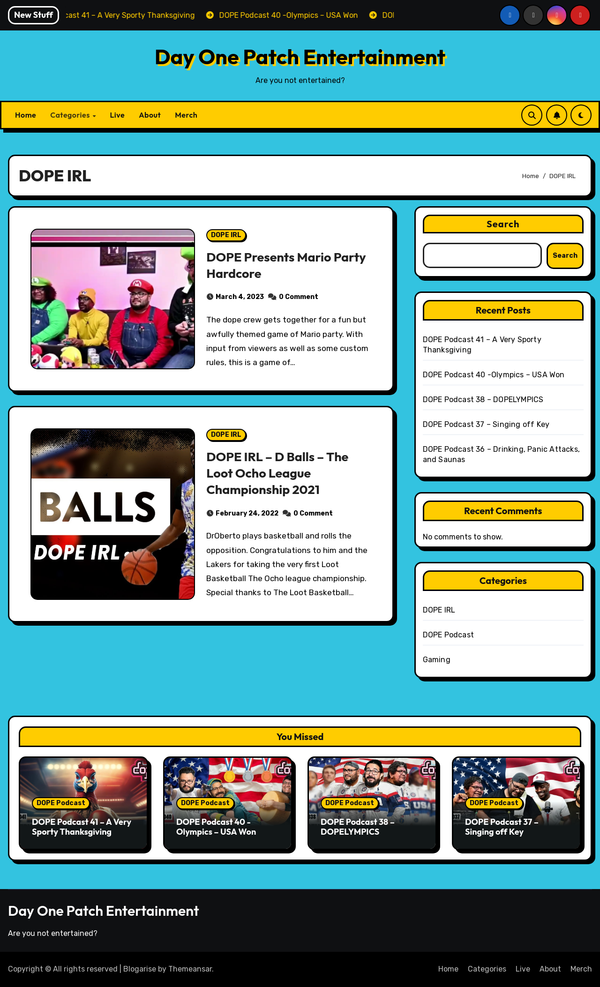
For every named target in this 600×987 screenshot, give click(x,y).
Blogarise (139, 969)
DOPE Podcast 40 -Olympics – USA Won (494, 374)
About (150, 115)
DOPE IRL (226, 235)
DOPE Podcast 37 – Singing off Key (486, 424)
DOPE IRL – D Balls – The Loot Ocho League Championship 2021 (277, 473)
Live (117, 115)
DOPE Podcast (448, 634)
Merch (186, 115)
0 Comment (298, 297)
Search (503, 224)
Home (25, 115)
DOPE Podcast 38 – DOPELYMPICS (483, 399)
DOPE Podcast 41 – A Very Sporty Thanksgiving (81, 826)
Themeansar (190, 969)
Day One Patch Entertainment (300, 56)
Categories (70, 115)
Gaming (436, 659)
